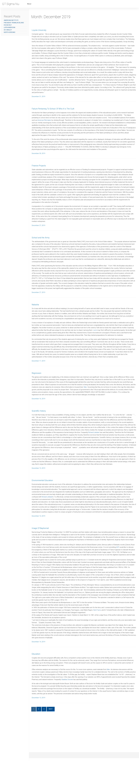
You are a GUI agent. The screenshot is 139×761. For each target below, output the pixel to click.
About (29, 4)
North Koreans (9, 32)
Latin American (9, 27)
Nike (126, 412)
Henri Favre (108, 648)
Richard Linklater (73, 462)
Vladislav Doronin (110, 720)
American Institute (11, 20)
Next (56, 752)
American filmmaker (72, 125)
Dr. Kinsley (8, 30)
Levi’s (122, 350)
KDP (37, 585)
